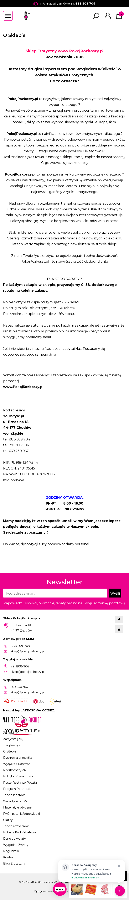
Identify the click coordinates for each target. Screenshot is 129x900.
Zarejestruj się (13, 739)
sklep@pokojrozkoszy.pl (28, 651)
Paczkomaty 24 (14, 770)
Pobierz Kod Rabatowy (19, 832)
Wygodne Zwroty (16, 845)
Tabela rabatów (14, 795)
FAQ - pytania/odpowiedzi (21, 814)
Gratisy (8, 820)
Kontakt (9, 857)
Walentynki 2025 (15, 801)
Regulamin (11, 851)
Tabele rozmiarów (16, 826)
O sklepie (9, 751)
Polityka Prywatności (18, 776)
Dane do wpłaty (14, 838)
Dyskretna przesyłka (17, 758)
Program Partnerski (17, 789)
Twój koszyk (11, 745)
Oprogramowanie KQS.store (51, 891)
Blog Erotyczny (14, 863)
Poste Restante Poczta (20, 782)
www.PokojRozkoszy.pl (80, 51)
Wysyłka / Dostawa (17, 764)
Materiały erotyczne (17, 807)
